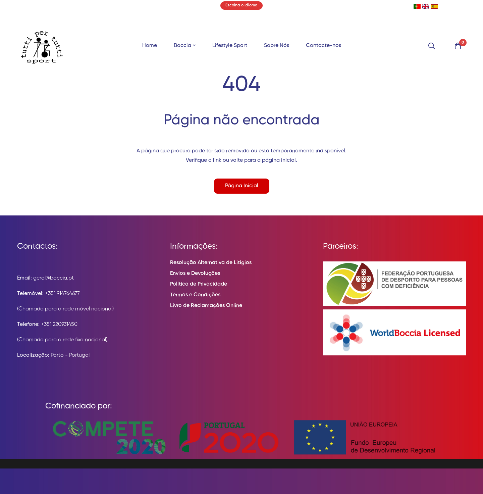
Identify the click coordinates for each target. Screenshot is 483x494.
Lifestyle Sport (229, 45)
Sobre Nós (276, 45)
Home (149, 45)
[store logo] (42, 46)
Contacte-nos (323, 45)
